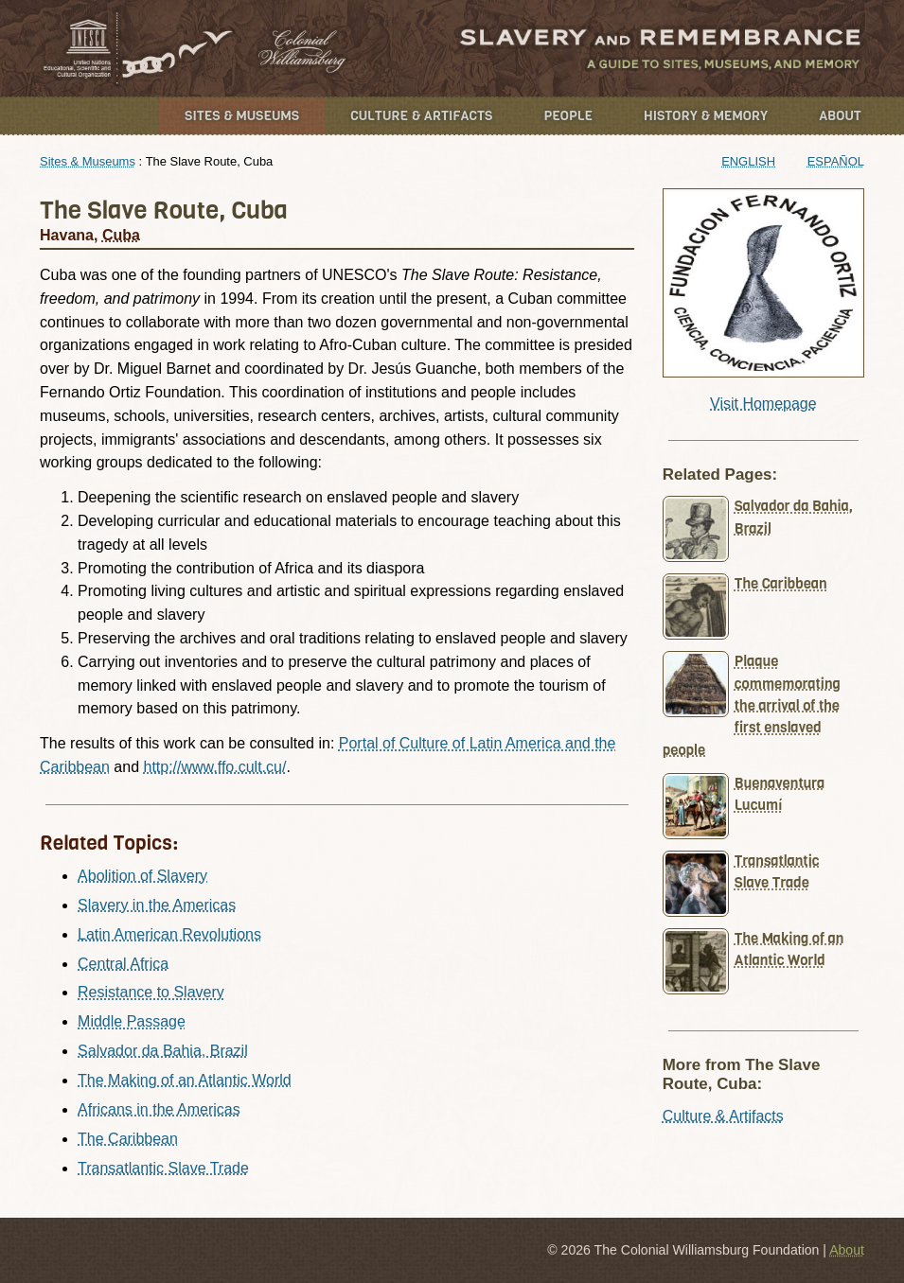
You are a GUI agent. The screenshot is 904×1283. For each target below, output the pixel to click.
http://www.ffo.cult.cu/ (214, 767)
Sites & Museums (242, 116)
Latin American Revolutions (169, 934)
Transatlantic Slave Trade (163, 1168)
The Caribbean (128, 1139)
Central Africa (123, 964)
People (568, 116)
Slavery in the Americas (157, 905)
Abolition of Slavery (142, 876)
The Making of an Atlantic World (185, 1080)
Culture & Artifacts (421, 116)
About (840, 116)
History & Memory (706, 116)
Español (835, 161)
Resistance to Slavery (151, 992)
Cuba (121, 235)
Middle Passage (132, 1021)
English (748, 161)
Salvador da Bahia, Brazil (163, 1051)
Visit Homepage (763, 403)
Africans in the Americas (159, 1109)
